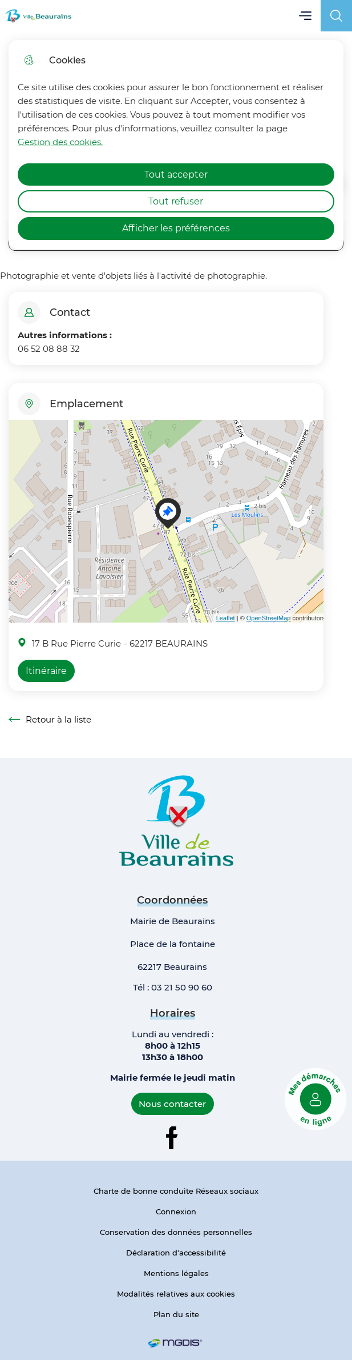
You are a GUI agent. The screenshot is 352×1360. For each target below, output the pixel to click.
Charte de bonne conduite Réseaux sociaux (176, 1190)
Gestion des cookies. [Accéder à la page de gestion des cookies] (60, 142)
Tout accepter (176, 174)
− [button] (19, 452)
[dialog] (176, 144)
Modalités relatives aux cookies (176, 1293)
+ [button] (19, 435)
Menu (305, 15)
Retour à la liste (50, 719)
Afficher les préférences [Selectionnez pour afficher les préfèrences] (176, 228)
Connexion (176, 1211)
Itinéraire (46, 670)
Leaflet (225, 618)
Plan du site (176, 1314)
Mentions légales (176, 1273)
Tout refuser (175, 201)
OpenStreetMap (268, 618)
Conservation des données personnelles (176, 1232)
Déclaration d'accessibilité (176, 1252)
